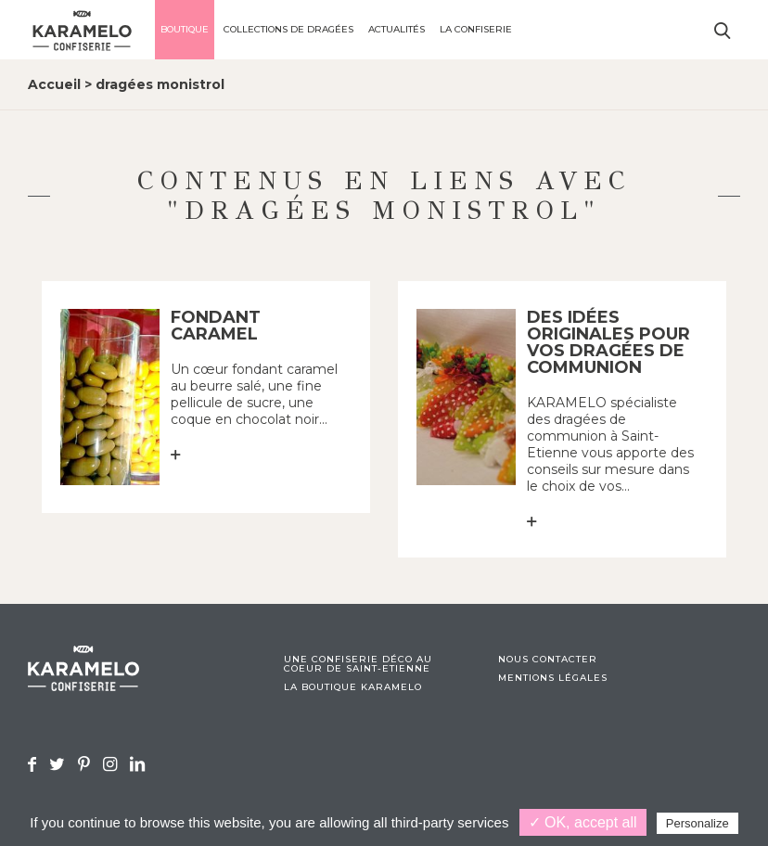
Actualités (396, 29)
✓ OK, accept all (583, 822)
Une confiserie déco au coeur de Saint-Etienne (358, 664)
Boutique (184, 29)
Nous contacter (547, 659)
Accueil (54, 84)
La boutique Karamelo (353, 687)
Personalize (697, 823)
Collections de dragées (288, 29)
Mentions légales (553, 678)
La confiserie (476, 29)
